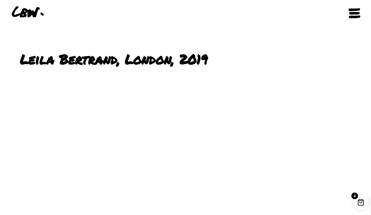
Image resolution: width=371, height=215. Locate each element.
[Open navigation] (354, 13)
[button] (337, 13)
